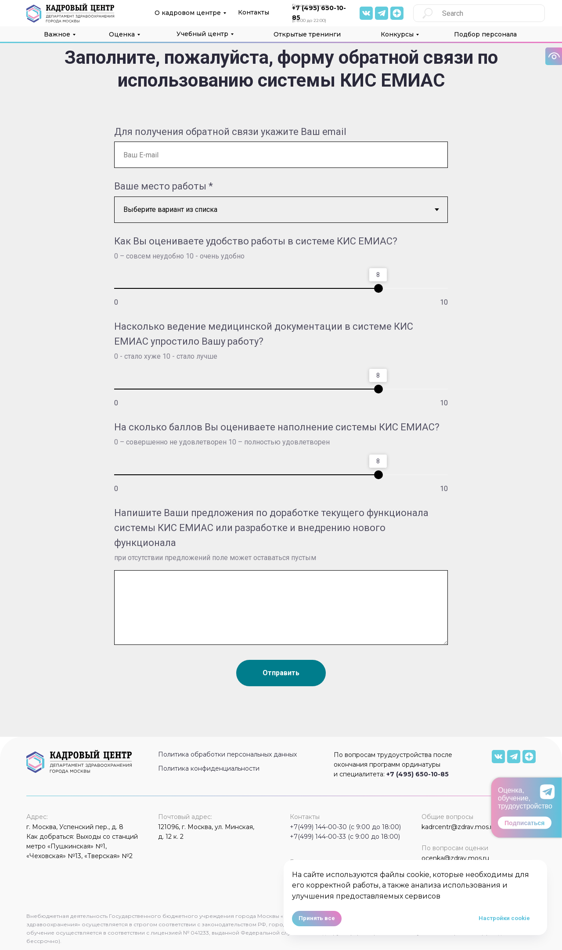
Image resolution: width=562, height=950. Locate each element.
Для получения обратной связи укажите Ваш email (230, 131)
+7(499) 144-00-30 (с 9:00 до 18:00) (345, 827)
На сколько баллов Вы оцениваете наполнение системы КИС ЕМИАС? (277, 427)
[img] (366, 13)
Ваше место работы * (163, 186)
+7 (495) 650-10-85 (417, 774)
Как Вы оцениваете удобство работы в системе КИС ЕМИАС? (255, 241)
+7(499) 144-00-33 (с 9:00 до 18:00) (345, 837)
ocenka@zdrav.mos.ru (455, 858)
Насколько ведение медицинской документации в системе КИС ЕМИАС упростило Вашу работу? (263, 334)
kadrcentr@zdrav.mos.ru (459, 827)
